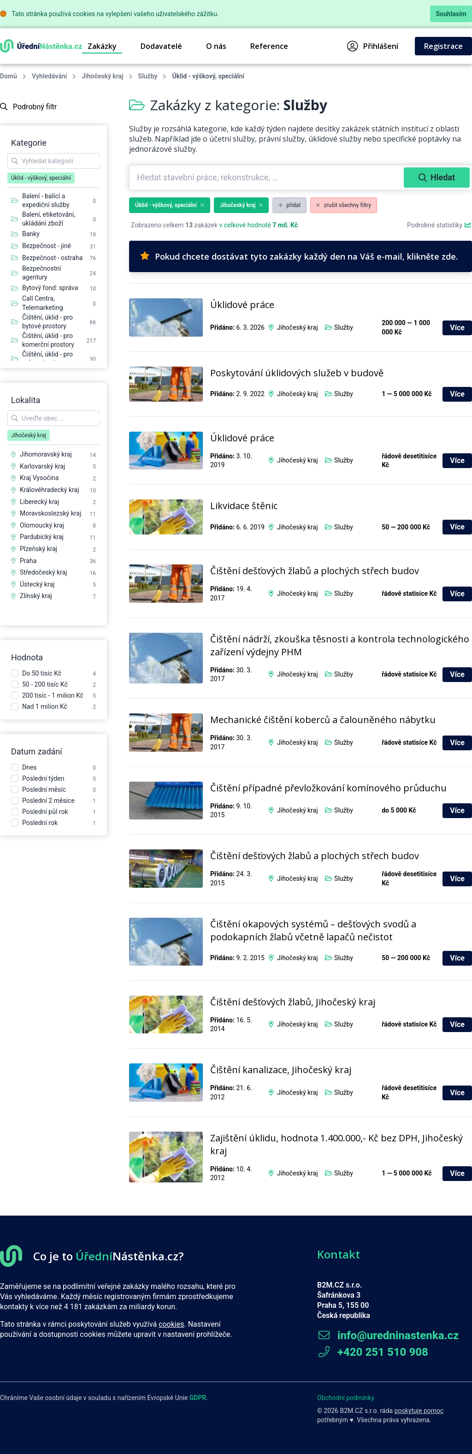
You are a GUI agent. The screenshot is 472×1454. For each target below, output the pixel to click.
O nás (216, 46)
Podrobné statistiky (439, 225)
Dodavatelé (161, 46)
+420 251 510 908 (372, 1352)
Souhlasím (451, 14)
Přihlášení (372, 46)
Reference (269, 46)
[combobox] (267, 177)
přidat (289, 205)
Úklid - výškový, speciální (169, 205)
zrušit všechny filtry (343, 205)
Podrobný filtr (28, 106)
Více (457, 327)
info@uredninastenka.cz (388, 1335)
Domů (8, 76)
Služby (148, 76)
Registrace (443, 46)
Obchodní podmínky (345, 1397)
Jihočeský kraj (102, 76)
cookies (171, 1324)
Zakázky (102, 46)
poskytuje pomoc (419, 1410)
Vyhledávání (49, 76)
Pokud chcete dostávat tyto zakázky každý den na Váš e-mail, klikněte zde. (299, 256)
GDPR (197, 1397)
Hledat (437, 177)
